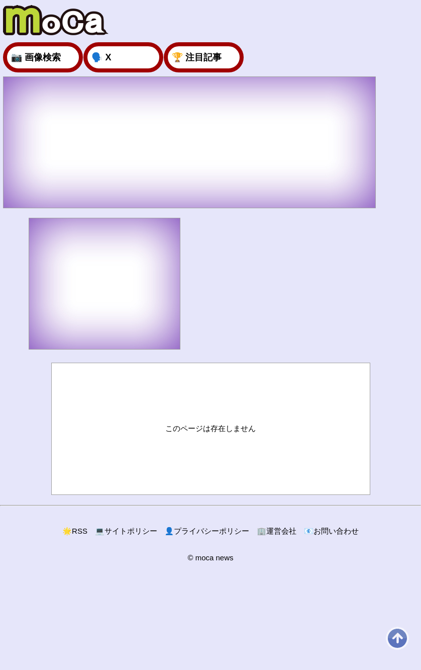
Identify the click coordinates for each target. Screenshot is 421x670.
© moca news (210, 557)
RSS (74, 531)
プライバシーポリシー (207, 531)
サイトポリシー (126, 531)
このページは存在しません (210, 428)
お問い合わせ (331, 531)
